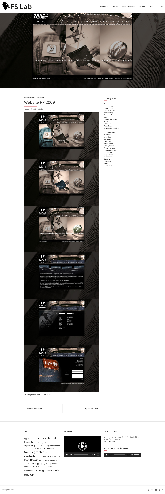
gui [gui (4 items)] (46, 452)
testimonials (108, 157)
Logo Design (108, 141)
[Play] (67, 455)
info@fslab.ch (112, 441)
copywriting (108, 113)
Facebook (107, 124)
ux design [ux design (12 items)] (39, 470)
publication (108, 152)
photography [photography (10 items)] (38, 463)
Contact (160, 6)
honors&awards (110, 133)
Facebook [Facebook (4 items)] (50, 448)
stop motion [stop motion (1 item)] (44, 467)
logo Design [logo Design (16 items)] (31, 460)
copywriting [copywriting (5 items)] (29, 445)
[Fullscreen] (98, 455)
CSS (105, 117)
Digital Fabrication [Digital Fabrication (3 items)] (53, 446)
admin (40, 109)
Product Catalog (110, 150)
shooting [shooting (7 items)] (35, 466)
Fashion (27, 395)
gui (105, 130)
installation (108, 139)
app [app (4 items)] (25, 439)
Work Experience (128, 6)
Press (151, 6)
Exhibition (141, 6)
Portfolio (115, 6)
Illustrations (108, 135)
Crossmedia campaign (112, 115)
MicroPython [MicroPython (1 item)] (53, 460)
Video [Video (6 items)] (49, 470)
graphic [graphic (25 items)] (39, 452)
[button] (82, 446)
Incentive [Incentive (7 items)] (45, 456)
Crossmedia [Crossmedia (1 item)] (39, 446)
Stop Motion (108, 155)
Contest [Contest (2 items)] (47, 443)
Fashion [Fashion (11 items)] (28, 452)
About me (104, 6)
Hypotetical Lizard (91, 409)
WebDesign (40, 98)
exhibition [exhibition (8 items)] (40, 448)
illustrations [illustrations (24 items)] (32, 456)
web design (47, 395)
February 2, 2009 (30, 109)
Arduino (107, 104)
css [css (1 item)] (44, 446)
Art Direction (29, 98)
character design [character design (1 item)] (39, 443)
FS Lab (17, 490)
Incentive (107, 137)
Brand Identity (109, 108)
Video (106, 163)
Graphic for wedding (111, 128)
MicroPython (108, 144)
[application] (82, 446)
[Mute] (95, 455)
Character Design (110, 110)
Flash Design (108, 126)
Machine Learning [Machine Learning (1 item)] (44, 460)
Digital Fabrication (110, 119)
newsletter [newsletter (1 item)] (27, 464)
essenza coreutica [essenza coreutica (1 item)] (29, 449)
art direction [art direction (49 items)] (37, 438)
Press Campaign (110, 148)
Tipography (108, 159)
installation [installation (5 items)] (55, 456)
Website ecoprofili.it (34, 409)
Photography (109, 146)
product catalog (36, 395)
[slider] (119, 454)
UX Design (107, 161)
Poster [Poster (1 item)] (47, 464)
